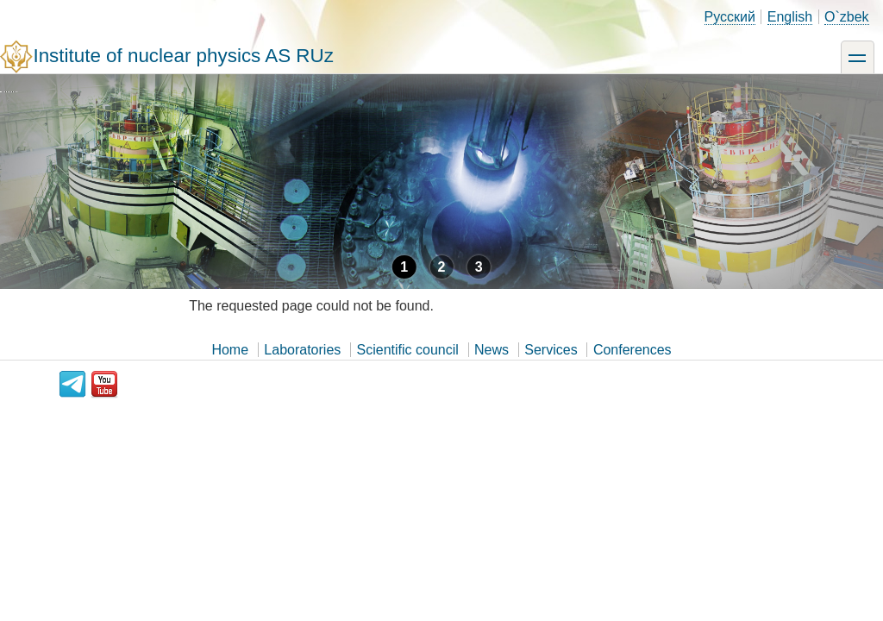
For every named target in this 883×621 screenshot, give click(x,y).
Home (229, 349)
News (491, 349)
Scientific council (408, 349)
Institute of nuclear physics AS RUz (183, 55)
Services (550, 349)
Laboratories (302, 349)
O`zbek (846, 16)
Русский (730, 16)
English (789, 16)
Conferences (632, 349)
